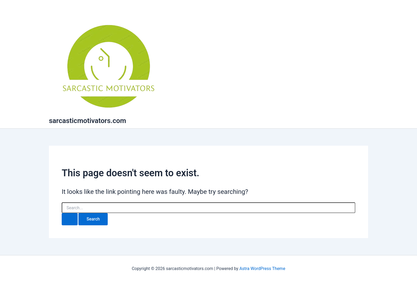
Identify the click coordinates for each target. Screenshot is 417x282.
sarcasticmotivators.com (87, 121)
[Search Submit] (70, 219)
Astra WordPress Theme (262, 268)
